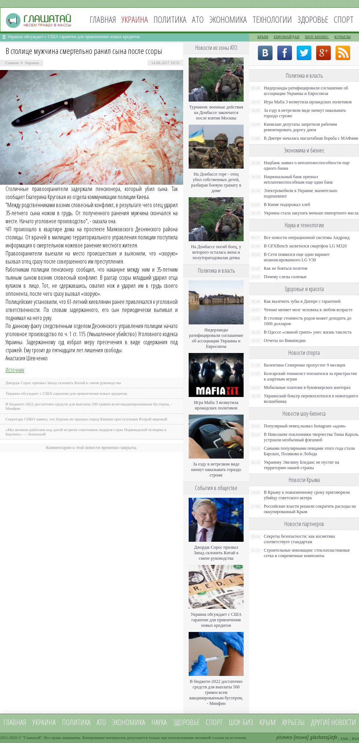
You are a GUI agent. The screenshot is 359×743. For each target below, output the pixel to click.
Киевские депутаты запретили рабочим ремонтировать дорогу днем (300, 127)
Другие (320, 722)
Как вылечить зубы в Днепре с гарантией (302, 301)
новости (343, 722)
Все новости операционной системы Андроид (306, 237)
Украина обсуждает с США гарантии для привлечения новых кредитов (73, 36)
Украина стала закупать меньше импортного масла (311, 213)
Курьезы (342, 37)
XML (344, 738)
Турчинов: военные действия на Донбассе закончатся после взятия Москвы (216, 112)
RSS (355, 738)
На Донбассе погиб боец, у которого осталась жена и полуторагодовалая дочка (216, 252)
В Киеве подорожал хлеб (287, 204)
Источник (14, 370)
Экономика (228, 19)
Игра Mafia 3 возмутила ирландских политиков (216, 405)
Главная (103, 19)
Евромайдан (286, 37)
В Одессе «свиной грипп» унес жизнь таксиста (308, 332)
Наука (159, 722)
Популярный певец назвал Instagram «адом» (305, 425)
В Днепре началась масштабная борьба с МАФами (311, 138)
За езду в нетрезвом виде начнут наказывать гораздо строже (216, 469)
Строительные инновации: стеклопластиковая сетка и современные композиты (306, 553)
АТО (198, 19)
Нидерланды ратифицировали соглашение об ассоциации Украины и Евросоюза (216, 338)
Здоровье (312, 19)
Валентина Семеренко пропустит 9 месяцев (304, 365)
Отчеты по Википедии (285, 340)
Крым (262, 37)
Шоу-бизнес (317, 37)
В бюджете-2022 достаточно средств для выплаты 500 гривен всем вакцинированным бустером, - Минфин (216, 692)
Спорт (344, 19)
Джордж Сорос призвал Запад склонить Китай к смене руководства (63, 382)
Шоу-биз (241, 722)
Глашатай (32, 737)
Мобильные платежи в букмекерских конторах (307, 387)
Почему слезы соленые (285, 276)
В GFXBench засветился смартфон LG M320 (305, 246)
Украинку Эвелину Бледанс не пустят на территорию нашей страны (301, 465)
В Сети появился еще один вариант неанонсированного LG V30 (297, 257)
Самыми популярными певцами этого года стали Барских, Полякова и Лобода (309, 451)
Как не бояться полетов (285, 268)
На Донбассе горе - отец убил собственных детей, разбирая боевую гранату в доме (216, 182)
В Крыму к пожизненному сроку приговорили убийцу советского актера (307, 495)
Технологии (272, 19)
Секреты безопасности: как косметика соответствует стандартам (299, 539)
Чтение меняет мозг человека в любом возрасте (308, 309)
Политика (169, 19)
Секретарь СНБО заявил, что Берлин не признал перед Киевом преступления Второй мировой (86, 419)
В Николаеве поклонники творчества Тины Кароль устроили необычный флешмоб (311, 437)
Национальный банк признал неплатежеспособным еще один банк (298, 179)
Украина (32, 62)
